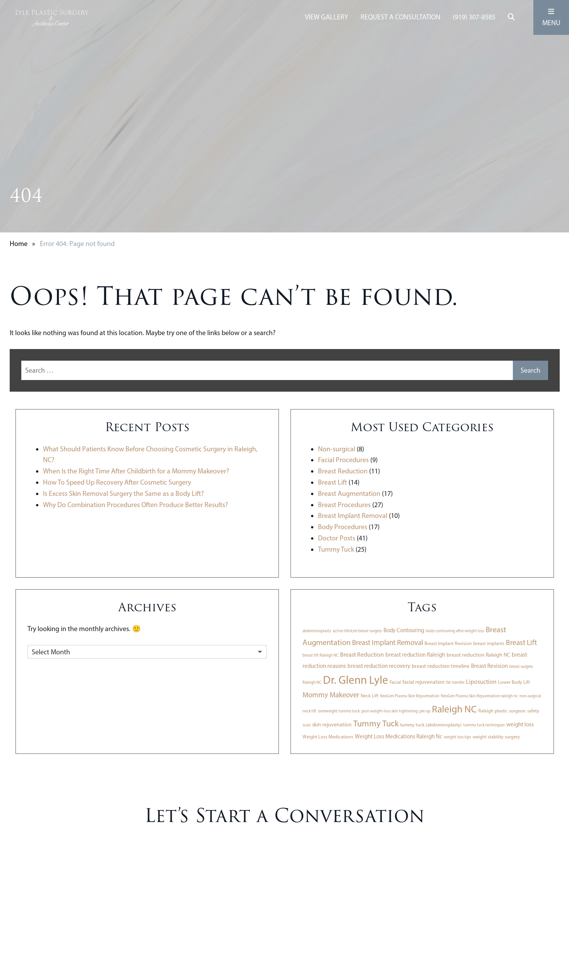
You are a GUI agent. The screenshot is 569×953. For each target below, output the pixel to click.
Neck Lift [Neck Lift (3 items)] (369, 695)
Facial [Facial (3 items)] (395, 682)
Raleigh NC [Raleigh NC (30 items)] (454, 709)
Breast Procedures (344, 505)
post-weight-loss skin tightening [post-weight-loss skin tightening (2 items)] (389, 711)
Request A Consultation (400, 17)
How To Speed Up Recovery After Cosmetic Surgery (117, 482)
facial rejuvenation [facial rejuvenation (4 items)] (423, 682)
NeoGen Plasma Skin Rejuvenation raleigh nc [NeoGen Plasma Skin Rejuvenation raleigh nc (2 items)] (479, 695)
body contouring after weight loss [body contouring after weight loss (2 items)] (455, 630)
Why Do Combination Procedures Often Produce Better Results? (135, 505)
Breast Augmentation (349, 493)
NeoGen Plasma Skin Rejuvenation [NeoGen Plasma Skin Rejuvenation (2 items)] (409, 695)
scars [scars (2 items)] (307, 725)
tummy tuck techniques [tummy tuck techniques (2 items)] (484, 725)
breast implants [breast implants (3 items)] (488, 643)
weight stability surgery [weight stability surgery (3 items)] (496, 737)
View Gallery (326, 17)
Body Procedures (342, 527)
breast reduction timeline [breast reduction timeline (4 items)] (440, 666)
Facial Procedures (343, 460)
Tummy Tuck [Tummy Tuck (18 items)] (376, 723)
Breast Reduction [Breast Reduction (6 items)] (362, 654)
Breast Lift (332, 482)
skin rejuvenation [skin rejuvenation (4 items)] (332, 724)
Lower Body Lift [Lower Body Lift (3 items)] (514, 682)
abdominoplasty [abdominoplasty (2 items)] (317, 630)
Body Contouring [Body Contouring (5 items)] (403, 630)
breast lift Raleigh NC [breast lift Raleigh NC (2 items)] (321, 655)
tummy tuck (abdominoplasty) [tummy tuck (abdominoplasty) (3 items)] (431, 725)
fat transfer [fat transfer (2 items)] (455, 682)
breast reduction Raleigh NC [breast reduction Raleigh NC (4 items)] (478, 655)
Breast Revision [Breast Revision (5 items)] (489, 665)
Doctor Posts (336, 538)
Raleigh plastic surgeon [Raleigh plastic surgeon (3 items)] (502, 711)
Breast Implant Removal (352, 515)
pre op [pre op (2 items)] (424, 711)
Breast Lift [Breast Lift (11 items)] (521, 642)
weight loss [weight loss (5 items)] (520, 724)
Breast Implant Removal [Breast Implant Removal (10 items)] (387, 642)
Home (19, 243)
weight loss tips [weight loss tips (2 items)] (457, 737)
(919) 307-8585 (474, 17)
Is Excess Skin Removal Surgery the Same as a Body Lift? (123, 493)
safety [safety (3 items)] (533, 711)
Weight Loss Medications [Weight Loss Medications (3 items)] (328, 737)
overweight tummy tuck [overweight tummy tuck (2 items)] (339, 711)
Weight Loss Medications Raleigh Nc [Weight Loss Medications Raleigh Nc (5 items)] (398, 736)
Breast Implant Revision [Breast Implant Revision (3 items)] (448, 643)
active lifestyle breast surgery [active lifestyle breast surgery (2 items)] (357, 630)
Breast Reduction (343, 471)
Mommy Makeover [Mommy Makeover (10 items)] (331, 694)
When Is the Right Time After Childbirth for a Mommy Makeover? (136, 471)
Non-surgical (336, 449)
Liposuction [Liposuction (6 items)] (481, 681)
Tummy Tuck (336, 549)
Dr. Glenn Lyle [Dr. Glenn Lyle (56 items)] (355, 679)
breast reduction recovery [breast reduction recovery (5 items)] (378, 665)
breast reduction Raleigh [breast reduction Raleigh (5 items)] (415, 654)
